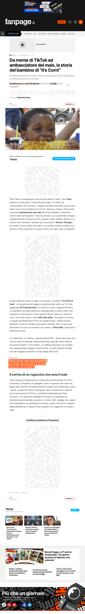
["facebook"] (27, 605)
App (35, 34)
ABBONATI (61, 22)
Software (41, 34)
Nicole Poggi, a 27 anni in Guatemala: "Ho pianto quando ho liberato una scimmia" (58, 556)
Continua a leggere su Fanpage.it (42, 420)
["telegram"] (33, 605)
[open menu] (2, 33)
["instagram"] (10, 605)
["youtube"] (16, 605)
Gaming (63, 34)
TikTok (14, 55)
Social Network (53, 34)
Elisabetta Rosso (24, 97)
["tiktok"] (4, 605)
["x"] (21, 605)
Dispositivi (28, 34)
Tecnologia (13, 33)
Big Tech (71, 34)
